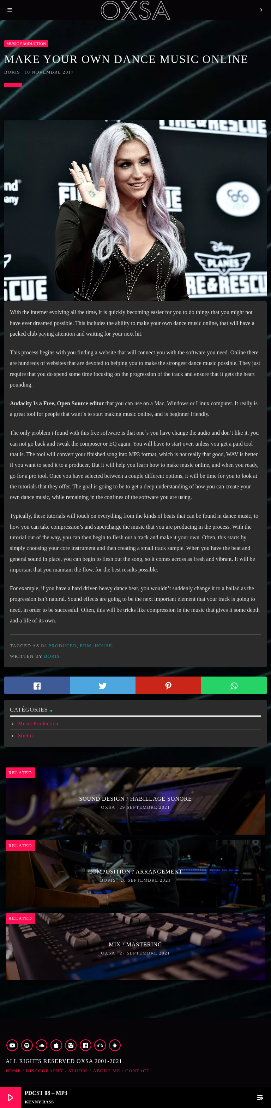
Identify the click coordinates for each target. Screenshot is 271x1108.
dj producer (59, 645)
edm (85, 645)
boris (52, 656)
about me (106, 1070)
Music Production (26, 43)
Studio (25, 735)
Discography (45, 1070)
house (103, 645)
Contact (137, 1070)
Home (13, 1070)
